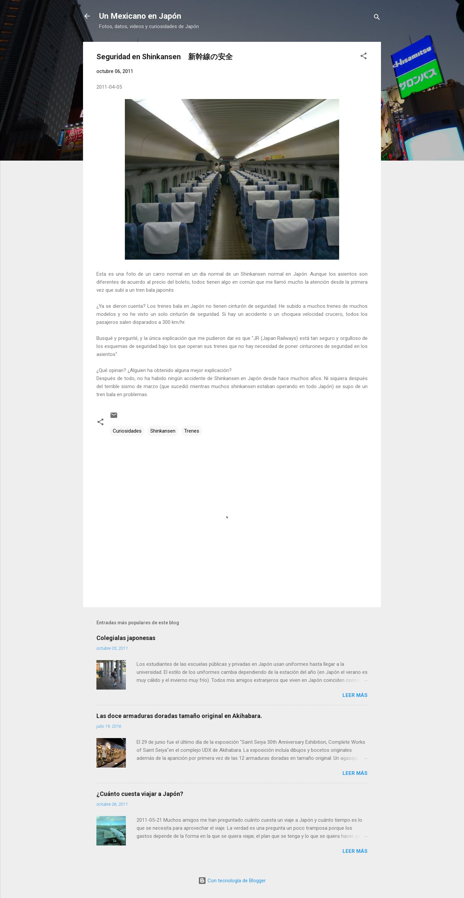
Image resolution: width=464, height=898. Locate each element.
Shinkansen (162, 431)
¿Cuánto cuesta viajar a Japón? (139, 793)
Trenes (191, 431)
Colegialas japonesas (125, 637)
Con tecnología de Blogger (232, 881)
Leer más (355, 695)
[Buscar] (377, 18)
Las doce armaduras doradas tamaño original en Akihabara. (179, 715)
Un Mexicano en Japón (140, 16)
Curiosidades (127, 431)
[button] (364, 57)
